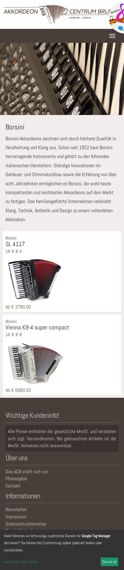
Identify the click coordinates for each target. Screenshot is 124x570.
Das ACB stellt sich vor (27, 471)
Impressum (16, 516)
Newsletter (16, 509)
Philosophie (16, 478)
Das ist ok (109, 561)
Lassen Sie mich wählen (21, 561)
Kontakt (13, 485)
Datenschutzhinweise (26, 524)
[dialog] (62, 550)
